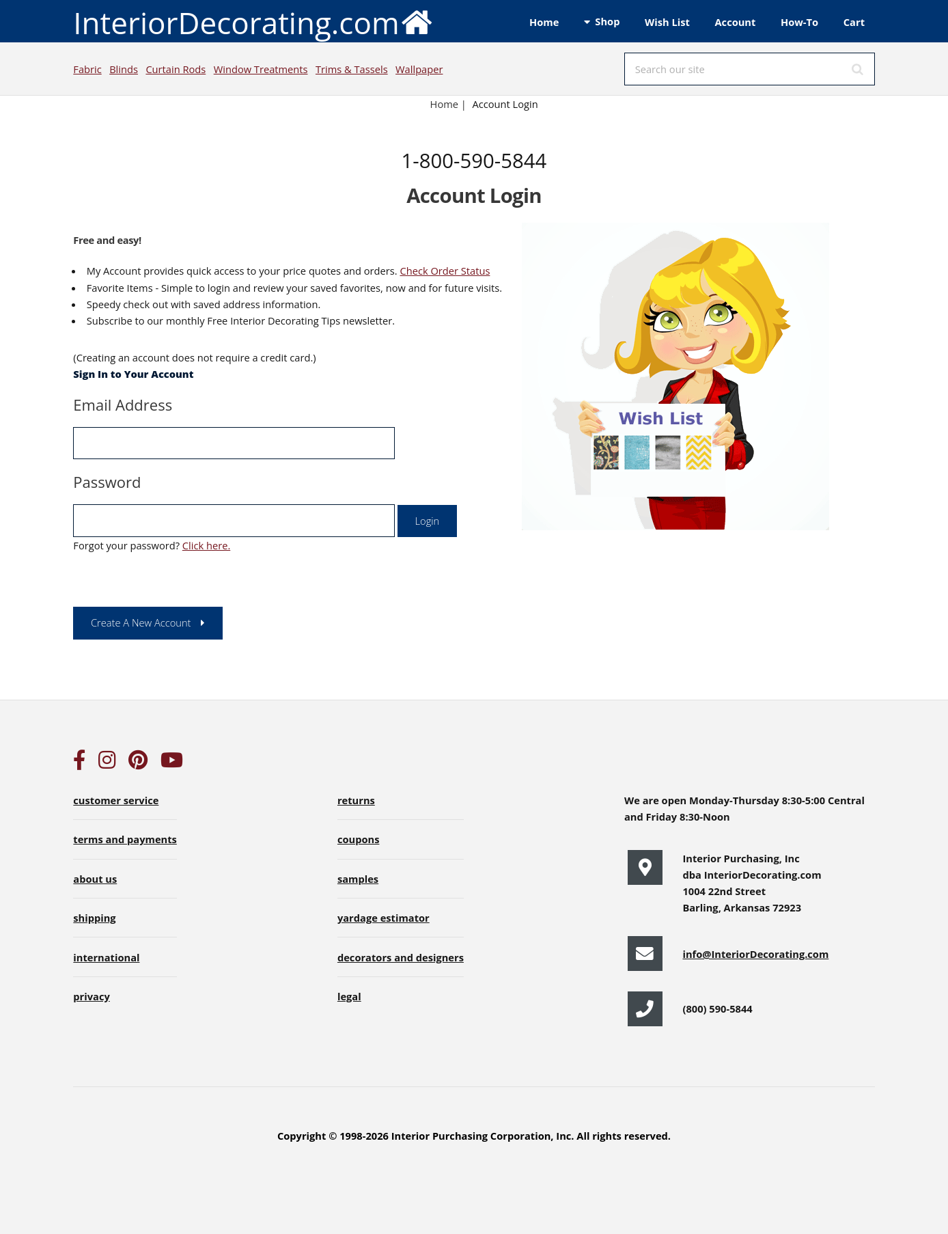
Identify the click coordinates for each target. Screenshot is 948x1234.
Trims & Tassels (352, 69)
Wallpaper (419, 69)
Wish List (667, 22)
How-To (799, 22)
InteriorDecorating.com (253, 21)
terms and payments (125, 839)
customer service (115, 800)
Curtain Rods (175, 69)
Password (107, 481)
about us (95, 879)
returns (356, 800)
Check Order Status (445, 270)
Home (544, 22)
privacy (91, 996)
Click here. (206, 545)
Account (734, 22)
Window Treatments (261, 69)
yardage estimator (383, 917)
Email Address (122, 404)
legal (349, 996)
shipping (94, 917)
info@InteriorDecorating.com (755, 954)
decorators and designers (400, 957)
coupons (358, 839)
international (106, 957)
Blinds (123, 69)
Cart (854, 22)
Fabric (87, 69)
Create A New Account (141, 622)
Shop (607, 21)
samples (357, 879)
